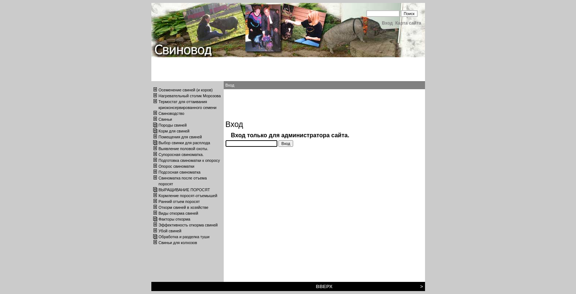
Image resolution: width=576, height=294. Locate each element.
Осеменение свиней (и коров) (186, 90)
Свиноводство (171, 113)
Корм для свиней (174, 131)
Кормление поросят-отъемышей (188, 195)
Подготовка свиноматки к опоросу (189, 160)
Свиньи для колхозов (178, 242)
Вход (387, 23)
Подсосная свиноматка (180, 172)
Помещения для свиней (180, 137)
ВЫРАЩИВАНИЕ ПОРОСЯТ (184, 190)
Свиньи (165, 119)
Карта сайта (408, 23)
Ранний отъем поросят (179, 201)
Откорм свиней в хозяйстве (184, 207)
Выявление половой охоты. (183, 148)
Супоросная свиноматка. (181, 154)
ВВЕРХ (324, 286)
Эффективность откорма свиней (188, 225)
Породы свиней (173, 125)
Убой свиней (170, 231)
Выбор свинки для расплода (184, 143)
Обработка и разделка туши (184, 237)
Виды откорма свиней (178, 213)
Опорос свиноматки (176, 166)
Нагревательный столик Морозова (190, 96)
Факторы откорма (175, 219)
